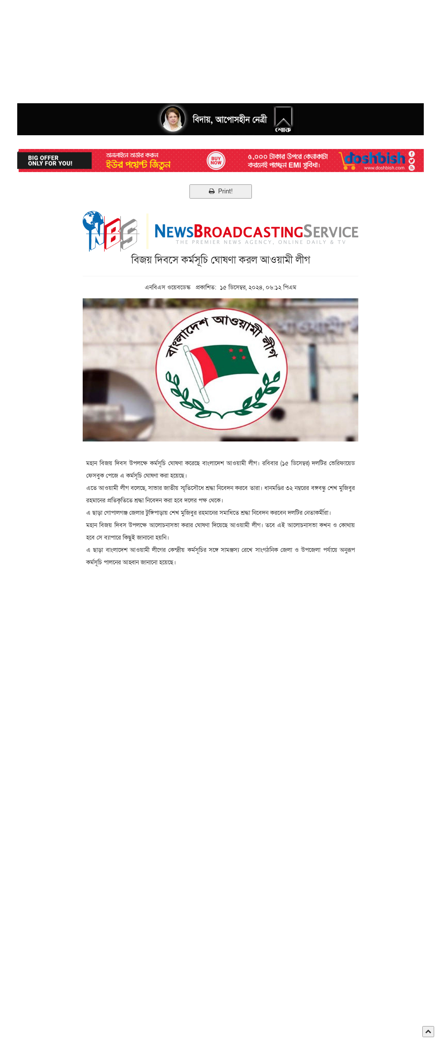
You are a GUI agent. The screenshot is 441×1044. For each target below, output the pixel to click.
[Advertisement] (206, 48)
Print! (221, 191)
